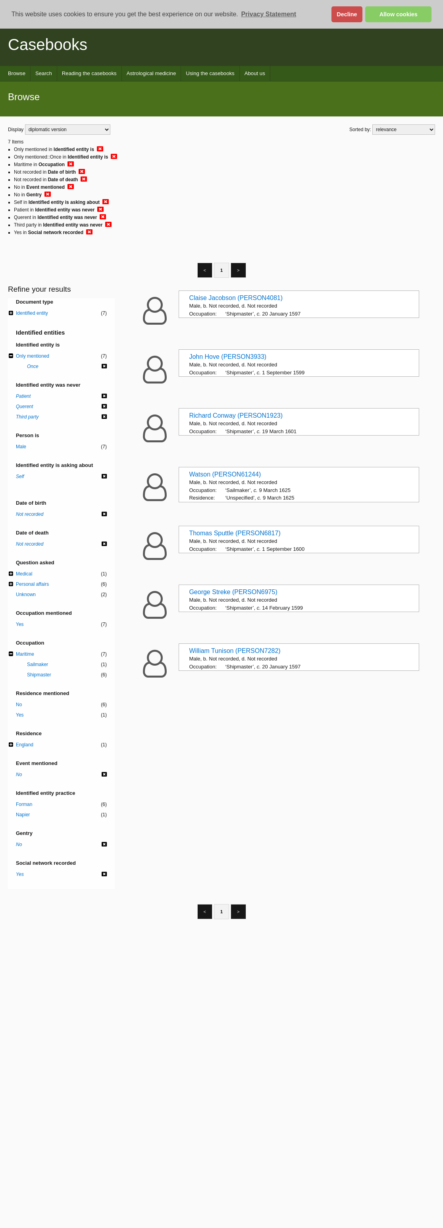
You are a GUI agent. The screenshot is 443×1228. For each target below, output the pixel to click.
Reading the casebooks (89, 73)
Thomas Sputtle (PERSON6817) (234, 533)
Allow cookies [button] (398, 14)
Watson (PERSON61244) (225, 474)
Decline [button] (347, 14)
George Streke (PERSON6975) (233, 592)
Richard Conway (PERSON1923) (236, 415)
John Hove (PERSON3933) (227, 356)
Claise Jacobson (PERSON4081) (236, 297)
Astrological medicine (151, 73)
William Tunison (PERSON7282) (234, 650)
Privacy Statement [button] (268, 14)
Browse (16, 73)
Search (43, 73)
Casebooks (47, 44)
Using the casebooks (210, 73)
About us (255, 73)
